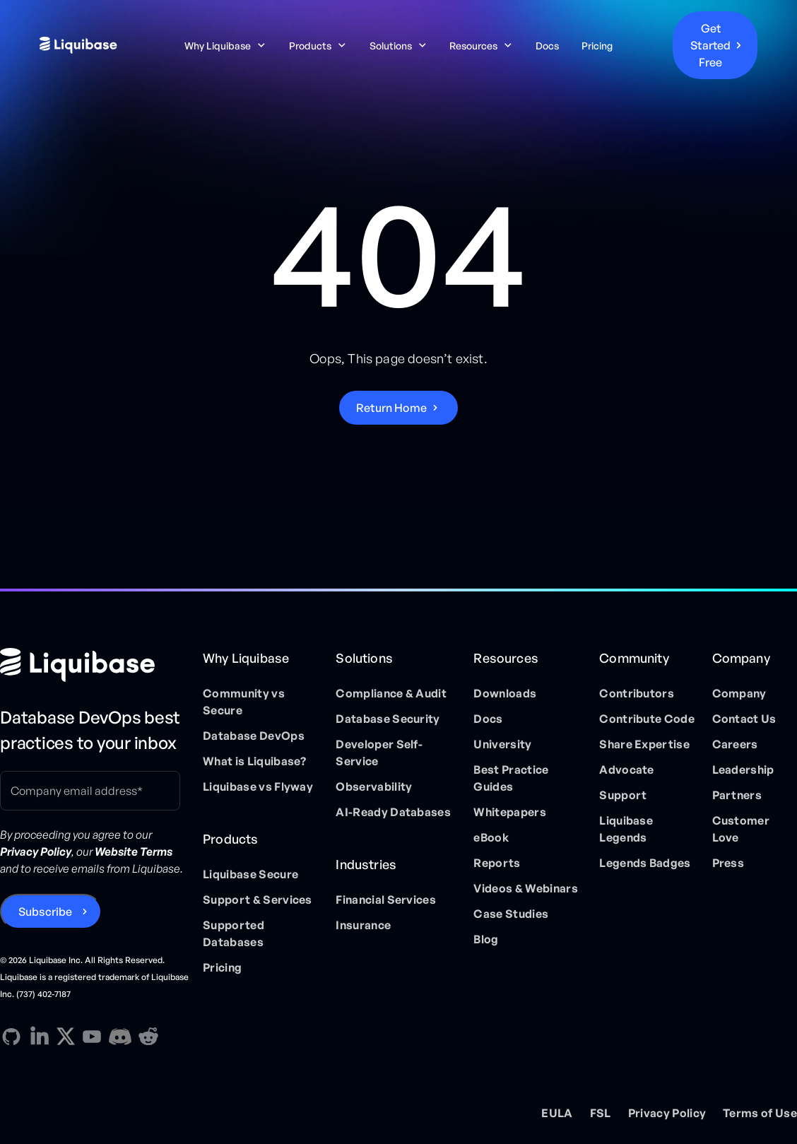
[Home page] (95, 665)
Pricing (597, 46)
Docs (547, 46)
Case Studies (510, 914)
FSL (600, 1113)
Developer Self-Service (379, 752)
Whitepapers (509, 812)
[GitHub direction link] (11, 1036)
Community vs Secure (244, 701)
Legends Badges (644, 863)
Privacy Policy (667, 1113)
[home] (88, 45)
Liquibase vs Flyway (258, 786)
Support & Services (257, 899)
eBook (491, 837)
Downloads (504, 693)
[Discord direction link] (120, 1036)
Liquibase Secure (250, 874)
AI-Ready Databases (393, 812)
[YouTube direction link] (92, 1036)
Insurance (363, 925)
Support (623, 795)
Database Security (387, 719)
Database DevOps (254, 736)
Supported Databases (233, 933)
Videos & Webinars (525, 888)
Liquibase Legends (626, 828)
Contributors (636, 693)
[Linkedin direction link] (39, 1036)
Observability (374, 786)
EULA (556, 1113)
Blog (485, 939)
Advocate (626, 769)
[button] (225, 46)
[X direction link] (66, 1036)
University (502, 744)
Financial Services (386, 899)
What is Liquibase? (255, 761)
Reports (496, 863)
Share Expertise (644, 744)
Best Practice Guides (510, 778)
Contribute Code (647, 719)
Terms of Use (760, 1113)
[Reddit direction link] (148, 1036)
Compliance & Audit (391, 693)
